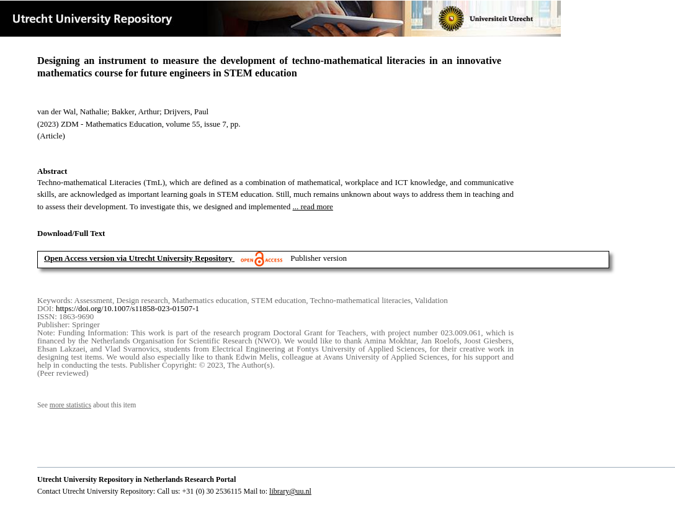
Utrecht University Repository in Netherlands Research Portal (136, 479)
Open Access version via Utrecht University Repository (138, 258)
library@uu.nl (290, 491)
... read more (313, 206)
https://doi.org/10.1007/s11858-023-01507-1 (127, 308)
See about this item (86, 405)
